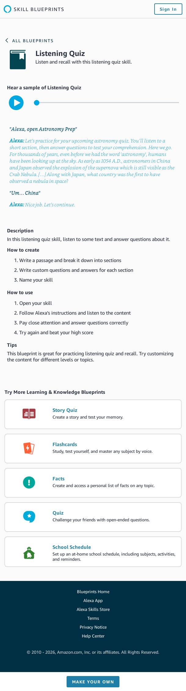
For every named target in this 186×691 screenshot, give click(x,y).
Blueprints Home (93, 591)
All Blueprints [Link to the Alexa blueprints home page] (33, 40)
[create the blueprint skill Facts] (93, 482)
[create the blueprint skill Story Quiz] (93, 414)
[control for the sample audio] (106, 102)
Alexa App (93, 600)
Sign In (168, 9)
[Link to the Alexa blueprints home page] (34, 9)
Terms (93, 618)
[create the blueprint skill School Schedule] (93, 552)
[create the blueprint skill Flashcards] (93, 448)
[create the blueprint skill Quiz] (93, 517)
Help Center (93, 635)
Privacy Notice (93, 627)
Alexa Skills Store (93, 609)
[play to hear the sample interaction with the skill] (16, 102)
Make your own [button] (93, 681)
